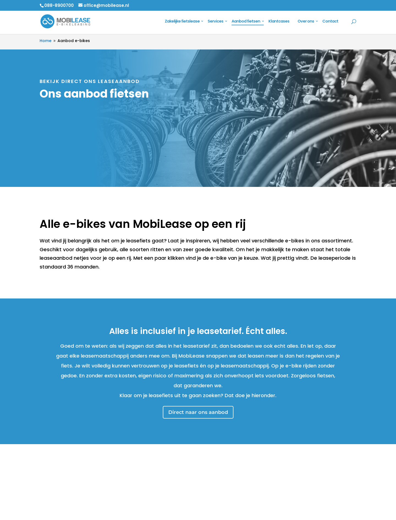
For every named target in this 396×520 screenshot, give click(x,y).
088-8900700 (59, 5)
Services (215, 21)
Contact (330, 21)
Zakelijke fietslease (182, 21)
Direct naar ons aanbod (198, 412)
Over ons (306, 21)
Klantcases (278, 21)
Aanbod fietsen (246, 21)
